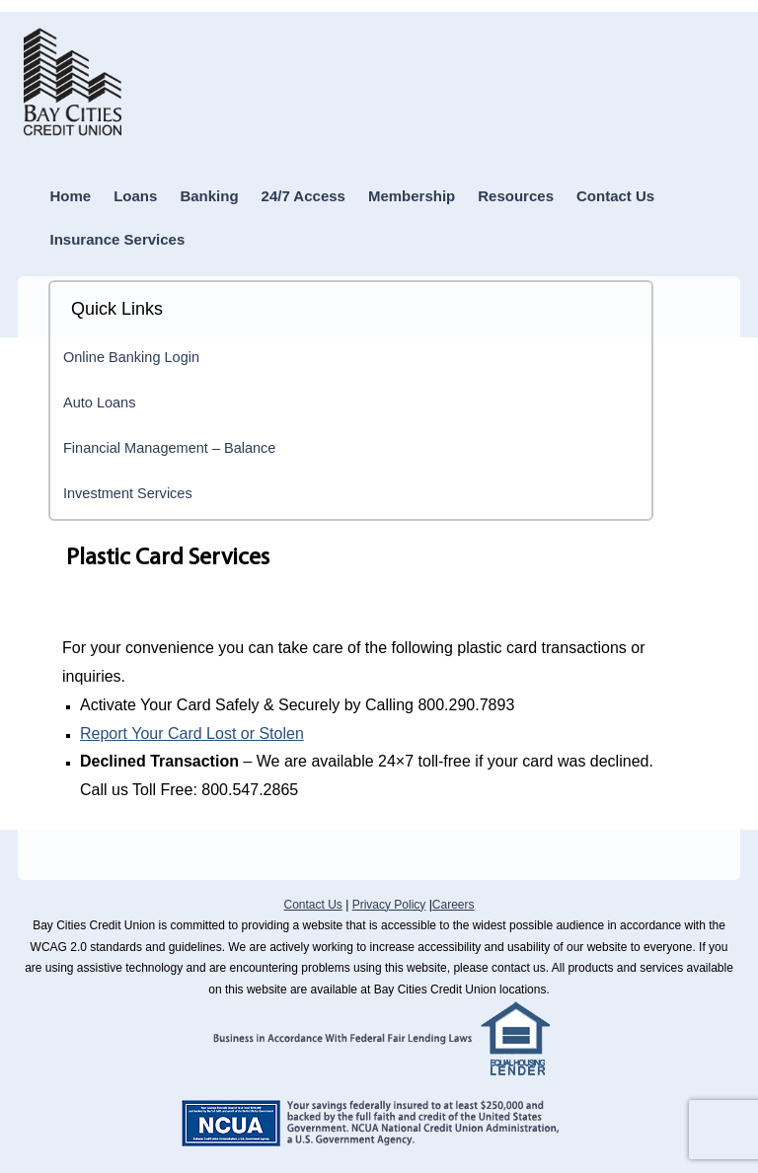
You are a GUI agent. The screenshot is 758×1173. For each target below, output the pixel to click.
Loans (135, 195)
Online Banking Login (131, 357)
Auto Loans (99, 402)
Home (71, 195)
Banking (209, 195)
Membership (411, 195)
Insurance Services (118, 239)
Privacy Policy (389, 905)
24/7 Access (303, 195)
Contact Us (615, 195)
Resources (516, 195)
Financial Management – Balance (169, 448)
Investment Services (127, 493)
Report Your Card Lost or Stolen (192, 733)
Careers (453, 905)
